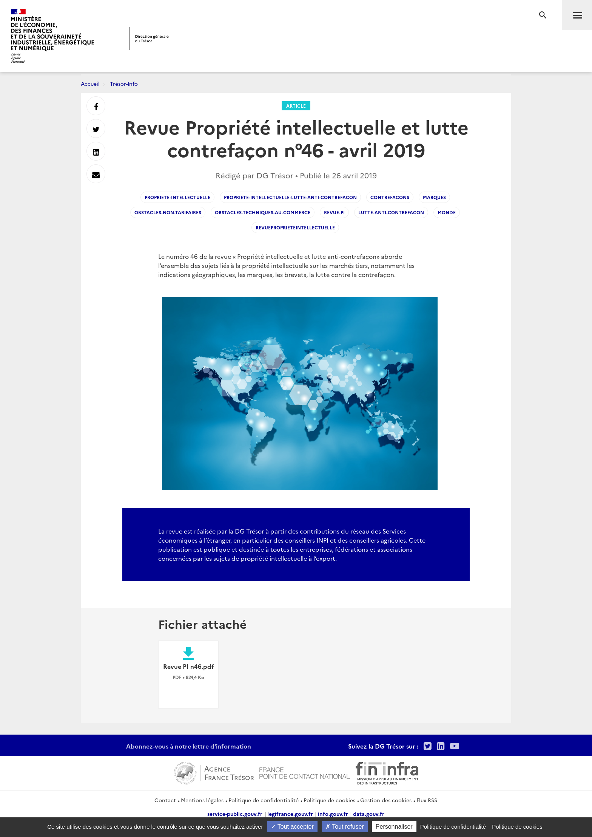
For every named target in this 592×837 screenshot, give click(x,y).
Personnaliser (394, 826)
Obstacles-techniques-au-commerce (262, 212)
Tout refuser (344, 826)
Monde (447, 212)
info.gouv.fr (333, 813)
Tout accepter (292, 826)
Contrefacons (389, 197)
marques (434, 197)
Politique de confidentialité (263, 800)
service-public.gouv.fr (234, 813)
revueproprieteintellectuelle (295, 227)
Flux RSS (426, 800)
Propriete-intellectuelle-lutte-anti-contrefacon (290, 197)
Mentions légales (202, 800)
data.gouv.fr (368, 813)
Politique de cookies (329, 800)
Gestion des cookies (386, 800)
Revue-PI (334, 212)
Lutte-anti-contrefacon (391, 212)
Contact (165, 800)
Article (296, 105)
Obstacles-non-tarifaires (167, 212)
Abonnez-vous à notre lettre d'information (188, 746)
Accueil (90, 83)
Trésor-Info (124, 83)
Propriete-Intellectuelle (177, 197)
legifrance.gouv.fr (290, 813)
